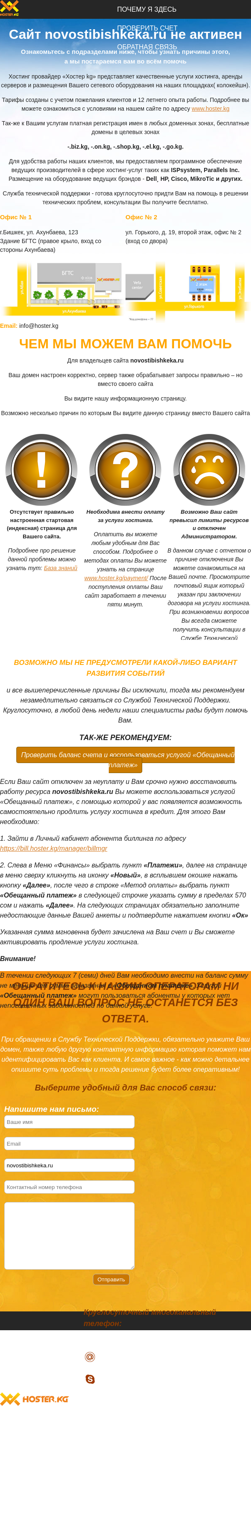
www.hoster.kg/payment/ (116, 578)
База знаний (60, 568)
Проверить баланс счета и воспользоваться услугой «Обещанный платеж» (127, 759)
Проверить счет (147, 1431)
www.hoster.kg (210, 108)
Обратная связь (147, 1450)
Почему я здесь (147, 9)
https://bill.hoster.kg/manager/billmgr (53, 848)
